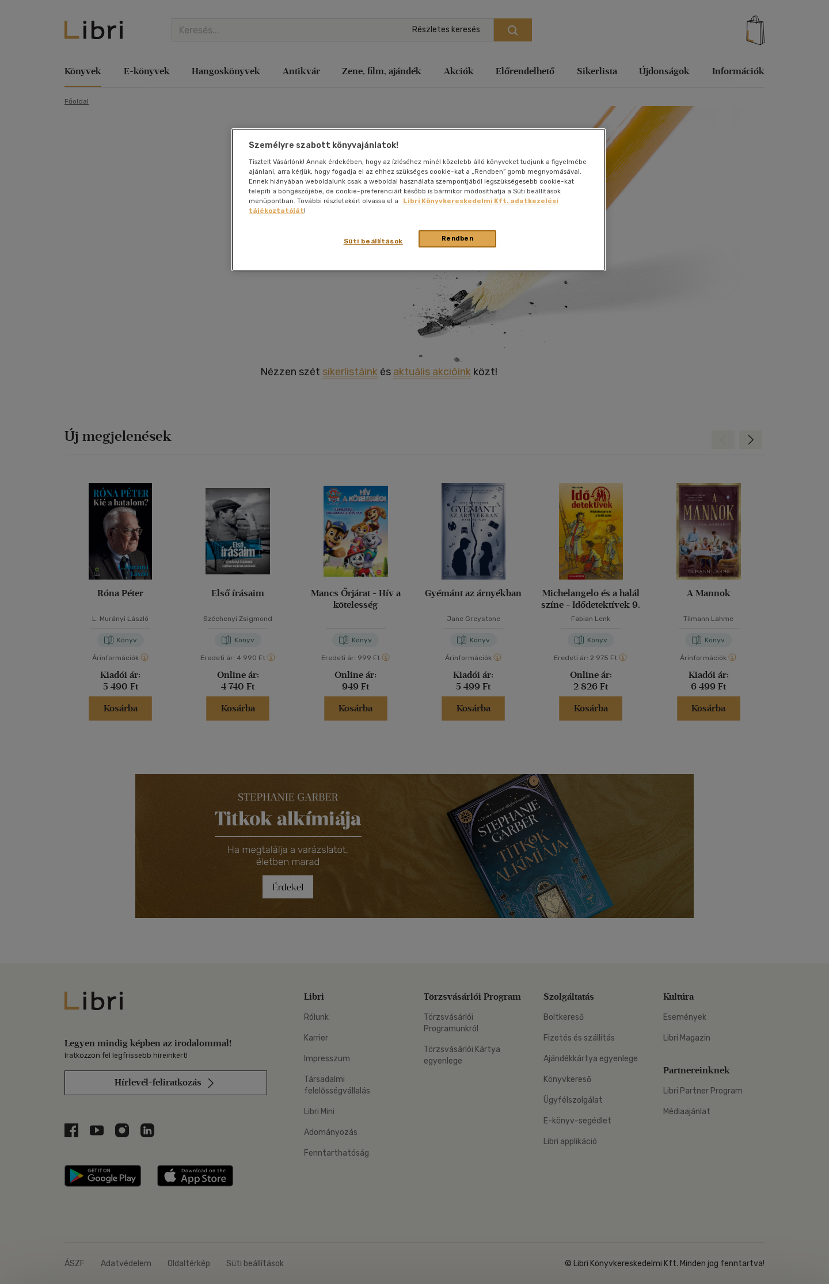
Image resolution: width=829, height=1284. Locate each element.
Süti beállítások (373, 241)
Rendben (458, 238)
